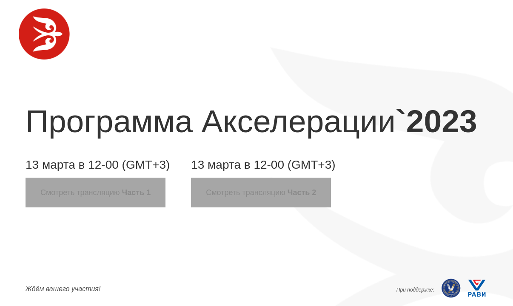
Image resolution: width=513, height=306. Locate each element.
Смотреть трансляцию (95, 192)
